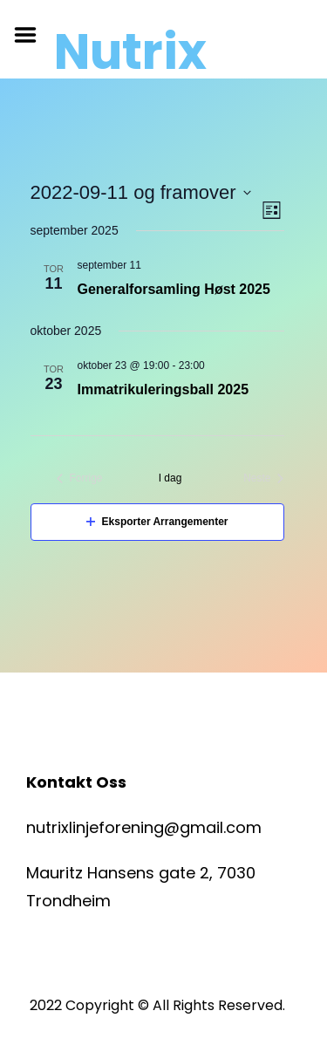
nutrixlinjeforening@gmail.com (144, 827)
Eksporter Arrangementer (157, 522)
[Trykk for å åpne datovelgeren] (141, 192)
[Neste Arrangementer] (263, 478)
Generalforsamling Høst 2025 (174, 289)
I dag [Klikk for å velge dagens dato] (170, 478)
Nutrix (130, 52)
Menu (31, 35)
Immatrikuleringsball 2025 (163, 389)
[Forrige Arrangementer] (80, 478)
